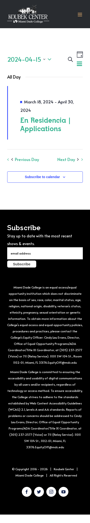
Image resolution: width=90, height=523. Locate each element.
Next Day (68, 159)
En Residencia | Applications (45, 124)
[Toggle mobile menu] (80, 14)
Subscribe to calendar (42, 177)
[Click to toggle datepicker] (30, 59)
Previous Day (25, 159)
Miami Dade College (29, 475)
